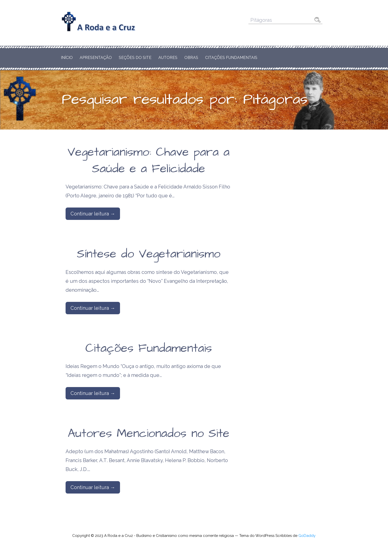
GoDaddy (306, 535)
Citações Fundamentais (231, 57)
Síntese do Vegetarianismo (148, 254)
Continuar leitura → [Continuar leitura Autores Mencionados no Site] (93, 487)
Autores (167, 57)
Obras (191, 57)
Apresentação (96, 57)
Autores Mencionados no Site (148, 433)
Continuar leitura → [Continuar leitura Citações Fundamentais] (93, 393)
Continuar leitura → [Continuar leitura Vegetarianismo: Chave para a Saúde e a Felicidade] (93, 214)
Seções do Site (135, 57)
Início (67, 57)
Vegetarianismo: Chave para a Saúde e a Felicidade (149, 160)
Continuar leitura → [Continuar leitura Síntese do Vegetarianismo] (93, 308)
